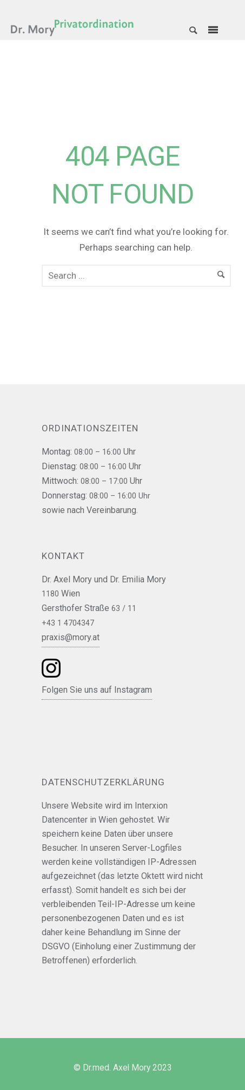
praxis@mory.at (71, 637)
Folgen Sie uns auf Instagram (97, 690)
